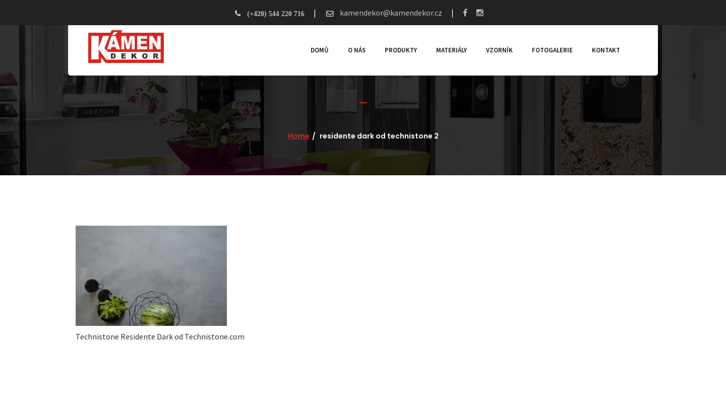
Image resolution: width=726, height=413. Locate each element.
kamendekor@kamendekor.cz (390, 13)
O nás (357, 50)
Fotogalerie (552, 50)
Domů (320, 50)
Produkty (401, 50)
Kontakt (606, 50)
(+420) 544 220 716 (275, 13)
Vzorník (499, 50)
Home (299, 136)
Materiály (451, 50)
